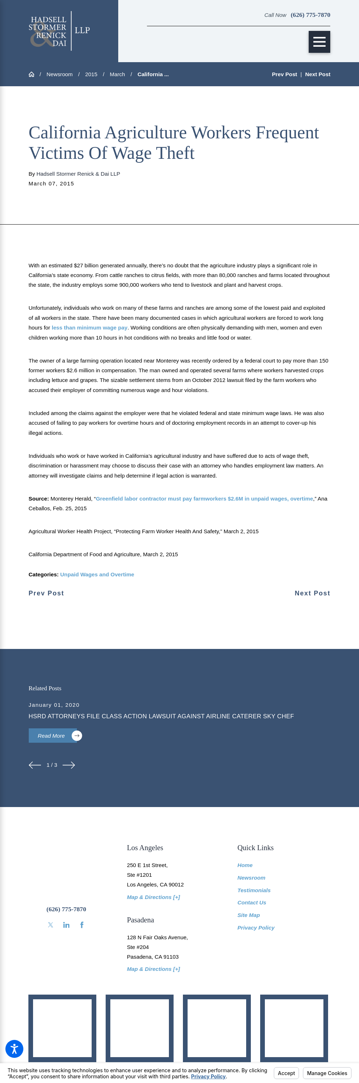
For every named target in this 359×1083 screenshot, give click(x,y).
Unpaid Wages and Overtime (97, 574)
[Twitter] (50, 925)
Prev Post (46, 593)
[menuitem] (284, 865)
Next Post (312, 593)
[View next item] (69, 765)
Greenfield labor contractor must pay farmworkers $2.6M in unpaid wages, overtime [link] (204, 499)
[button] (14, 1049)
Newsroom (59, 74)
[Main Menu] (320, 42)
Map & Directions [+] (153, 897)
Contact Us (252, 902)
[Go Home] (34, 74)
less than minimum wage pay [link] (90, 327)
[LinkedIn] (66, 925)
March (117, 74)
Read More (57, 736)
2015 (91, 74)
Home (245, 865)
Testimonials (254, 890)
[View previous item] (35, 765)
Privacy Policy (256, 928)
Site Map (249, 915)
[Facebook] (82, 925)
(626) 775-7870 (311, 14)
